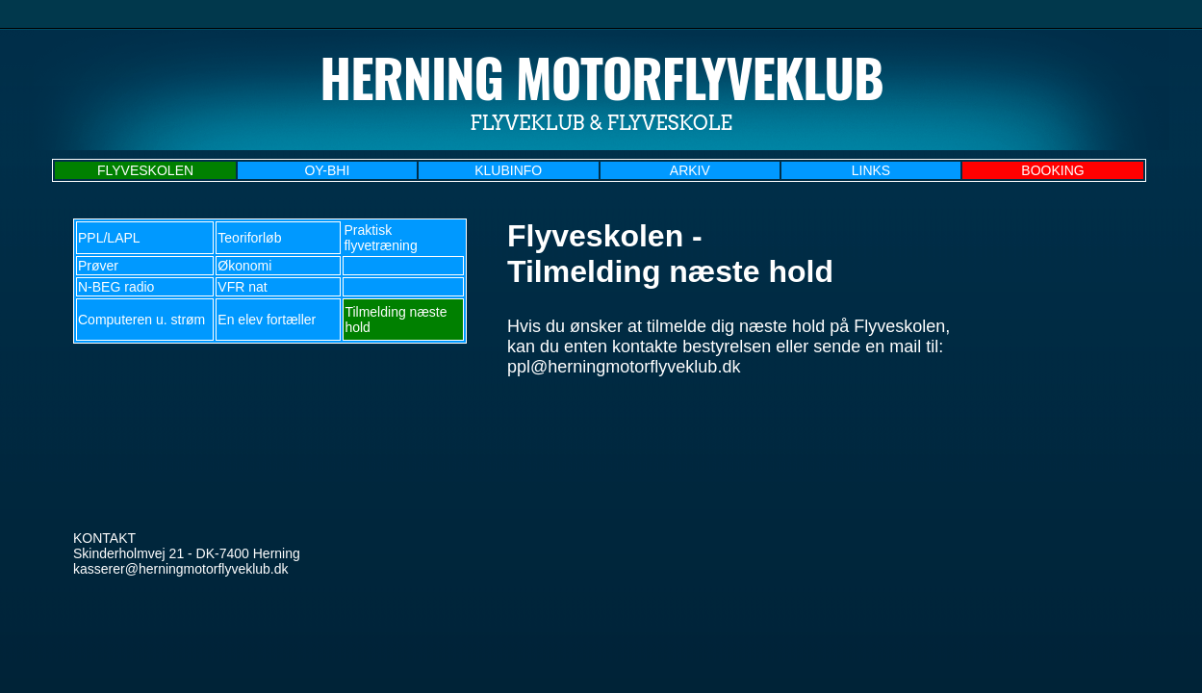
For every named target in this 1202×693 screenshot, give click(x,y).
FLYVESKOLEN (145, 170)
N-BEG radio (116, 287)
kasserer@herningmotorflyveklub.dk (181, 569)
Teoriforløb (249, 237)
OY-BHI (326, 170)
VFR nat (242, 287)
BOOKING (1052, 170)
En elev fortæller (266, 319)
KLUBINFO (508, 170)
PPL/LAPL (109, 237)
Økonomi (244, 265)
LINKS (871, 170)
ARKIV (690, 170)
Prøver (98, 265)
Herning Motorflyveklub (601, 77)
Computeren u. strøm (141, 319)
